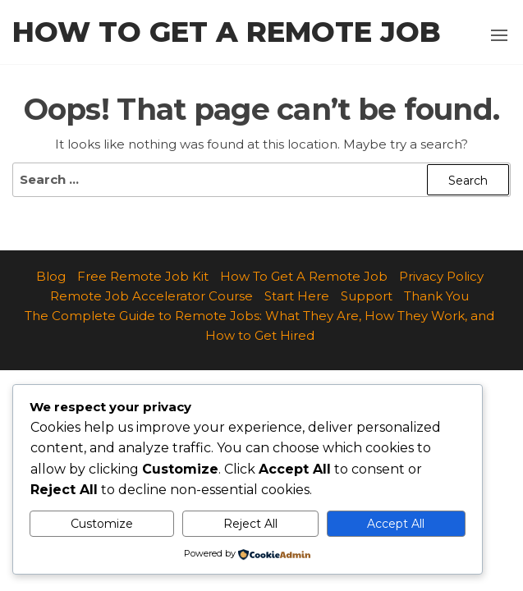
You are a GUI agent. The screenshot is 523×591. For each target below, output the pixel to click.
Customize (102, 523)
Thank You (436, 296)
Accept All (395, 523)
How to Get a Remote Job (226, 32)
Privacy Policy (441, 276)
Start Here (296, 296)
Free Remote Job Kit (143, 276)
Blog (51, 276)
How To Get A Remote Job (304, 276)
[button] (499, 35)
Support (366, 296)
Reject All (250, 523)
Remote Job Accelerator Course (151, 296)
